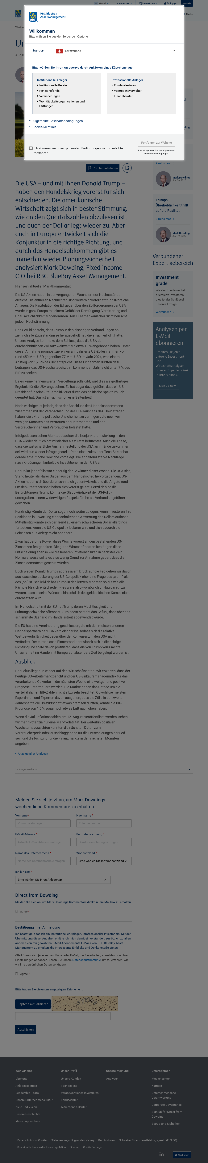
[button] (66, 93)
